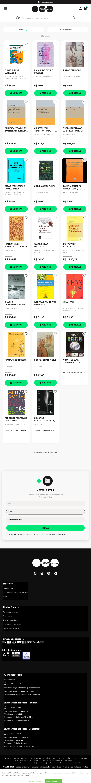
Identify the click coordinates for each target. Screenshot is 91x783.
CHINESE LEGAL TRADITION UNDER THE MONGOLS (45, 129)
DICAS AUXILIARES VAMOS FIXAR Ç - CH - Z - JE (74, 187)
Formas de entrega (10, 612)
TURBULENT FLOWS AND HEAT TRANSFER (73, 129)
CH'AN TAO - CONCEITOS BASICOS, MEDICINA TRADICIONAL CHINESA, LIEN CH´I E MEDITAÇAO (45, 419)
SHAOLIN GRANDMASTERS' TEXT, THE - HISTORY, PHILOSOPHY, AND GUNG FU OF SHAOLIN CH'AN (16, 303)
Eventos (6, 596)
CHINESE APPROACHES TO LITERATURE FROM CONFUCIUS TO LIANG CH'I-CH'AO (15, 129)
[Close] (88, 779)
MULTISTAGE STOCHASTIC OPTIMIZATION (70, 245)
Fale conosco (9, 679)
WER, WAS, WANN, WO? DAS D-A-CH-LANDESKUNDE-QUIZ (45, 303)
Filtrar (21, 30)
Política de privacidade (12, 624)
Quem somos (8, 588)
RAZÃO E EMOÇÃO (72, 70)
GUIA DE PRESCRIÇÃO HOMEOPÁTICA (15, 187)
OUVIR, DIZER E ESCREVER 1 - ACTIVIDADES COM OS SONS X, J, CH (15, 71)
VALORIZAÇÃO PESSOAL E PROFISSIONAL (41, 245)
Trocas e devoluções (11, 620)
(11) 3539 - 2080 (14, 733)
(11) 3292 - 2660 (14, 683)
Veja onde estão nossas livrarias (15, 592)
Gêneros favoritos (15, 520)
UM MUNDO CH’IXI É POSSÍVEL (43, 71)
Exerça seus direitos (11, 628)
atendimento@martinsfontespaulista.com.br (20, 687)
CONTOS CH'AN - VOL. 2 (45, 360)
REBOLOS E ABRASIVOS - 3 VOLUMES (16, 419)
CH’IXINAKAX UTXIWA (44, 186)
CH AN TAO (68, 302)
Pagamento (7, 616)
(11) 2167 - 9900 (14, 707)
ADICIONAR (16, 93)
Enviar (45, 528)
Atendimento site (13, 674)
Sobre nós (8, 583)
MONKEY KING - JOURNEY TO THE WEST (16, 245)
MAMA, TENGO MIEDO (15, 360)
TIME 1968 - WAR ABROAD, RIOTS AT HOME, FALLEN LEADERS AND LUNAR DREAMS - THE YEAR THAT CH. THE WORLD (74, 361)
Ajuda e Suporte (11, 607)
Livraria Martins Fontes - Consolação (22, 728)
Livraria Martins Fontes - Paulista (20, 702)
